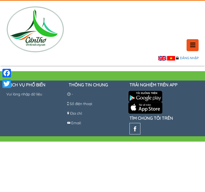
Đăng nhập (189, 58)
